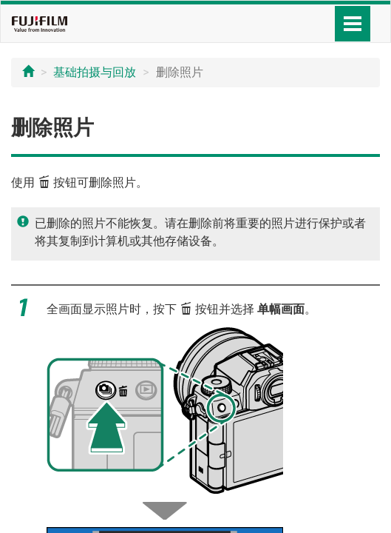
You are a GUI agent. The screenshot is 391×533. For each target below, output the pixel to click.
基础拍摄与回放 (94, 72)
